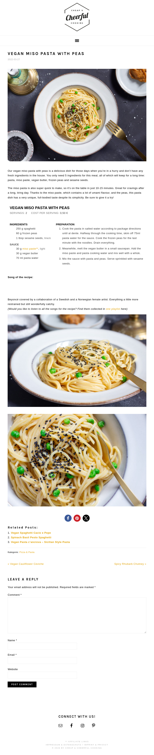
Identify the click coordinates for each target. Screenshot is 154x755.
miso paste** (30, 248)
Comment (15, 594)
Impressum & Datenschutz (63, 745)
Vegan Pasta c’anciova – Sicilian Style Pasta (40, 542)
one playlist (113, 308)
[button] (68, 518)
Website (13, 669)
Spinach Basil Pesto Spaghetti (31, 537)
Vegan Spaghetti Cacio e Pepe (31, 532)
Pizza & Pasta (26, 552)
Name (12, 640)
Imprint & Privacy (96, 745)
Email (12, 654)
